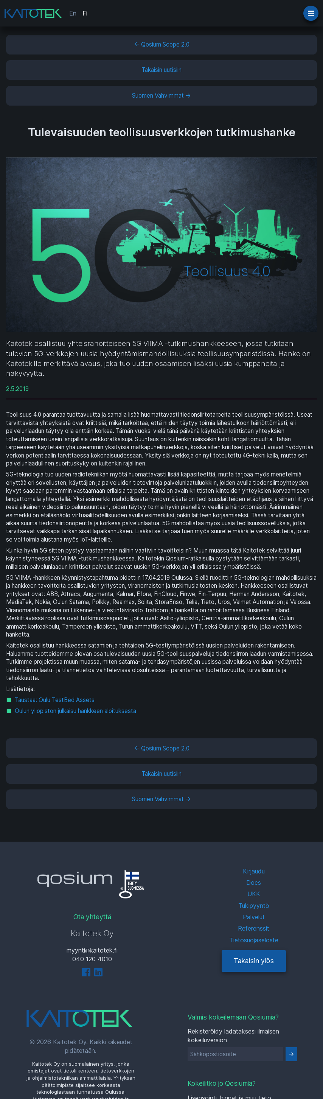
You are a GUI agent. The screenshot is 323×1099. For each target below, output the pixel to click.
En (72, 13)
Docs (253, 882)
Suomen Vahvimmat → (161, 95)
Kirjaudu (254, 871)
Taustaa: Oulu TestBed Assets (55, 700)
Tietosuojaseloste (253, 940)
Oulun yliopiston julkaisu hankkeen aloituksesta (75, 711)
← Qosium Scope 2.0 (161, 44)
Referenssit (253, 928)
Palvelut (254, 917)
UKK (253, 894)
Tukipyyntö (253, 905)
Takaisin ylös (254, 961)
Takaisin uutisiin (161, 69)
